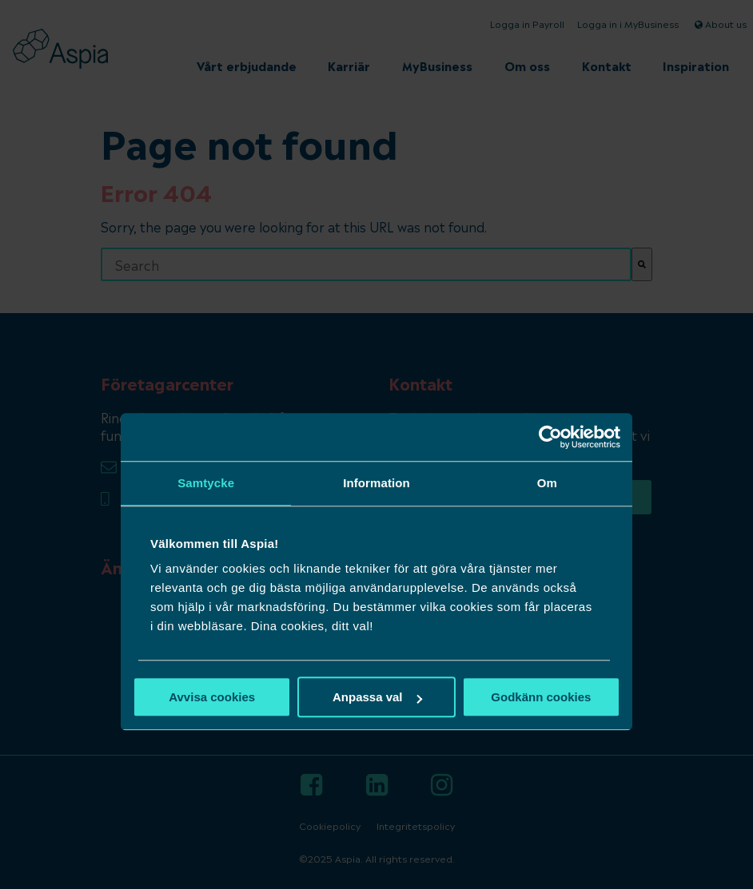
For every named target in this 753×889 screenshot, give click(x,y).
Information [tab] (376, 483)
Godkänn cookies (541, 697)
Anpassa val (377, 697)
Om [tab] (547, 483)
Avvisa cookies (212, 697)
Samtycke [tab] (205, 483)
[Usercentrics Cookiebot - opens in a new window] (550, 437)
